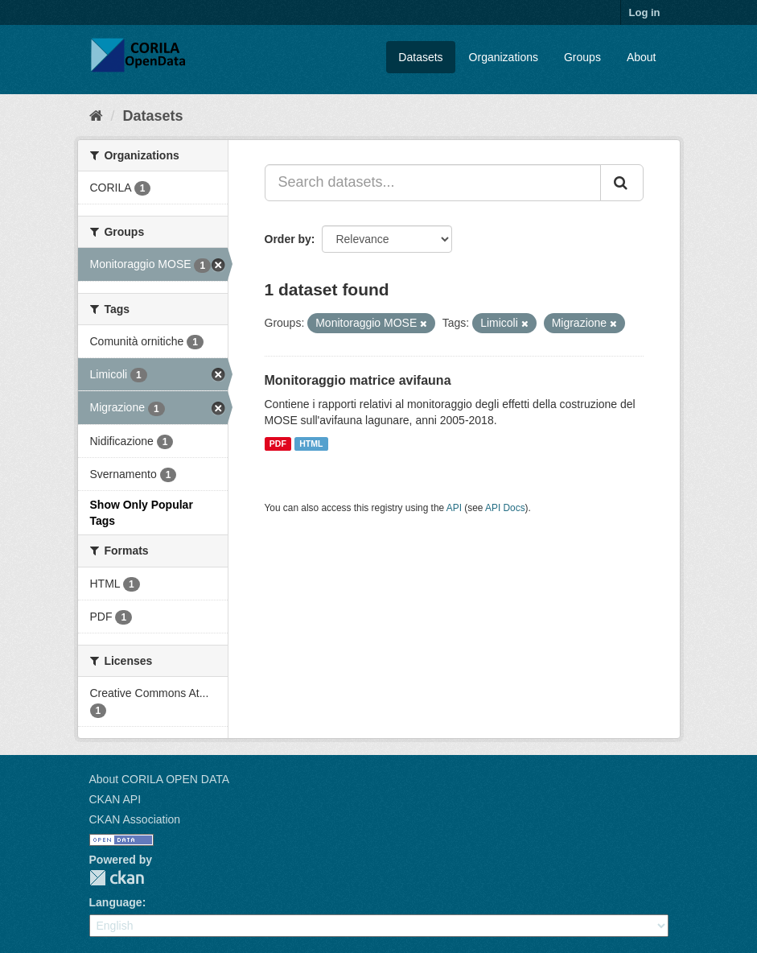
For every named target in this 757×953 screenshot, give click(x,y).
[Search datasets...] (433, 182)
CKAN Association (135, 819)
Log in (644, 12)
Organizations (503, 57)
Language (115, 902)
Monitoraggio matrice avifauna (358, 380)
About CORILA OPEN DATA (159, 779)
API (454, 508)
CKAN (116, 877)
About (641, 57)
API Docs (505, 508)
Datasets (420, 57)
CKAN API (115, 799)
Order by (288, 239)
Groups (582, 57)
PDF (277, 443)
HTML (311, 443)
